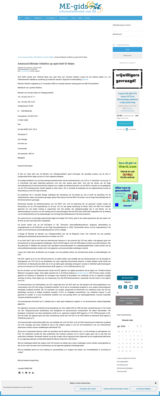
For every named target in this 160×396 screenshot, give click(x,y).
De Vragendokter (122, 361)
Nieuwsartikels (28, 57)
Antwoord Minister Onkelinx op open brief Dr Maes (46, 63)
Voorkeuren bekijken (143, 389)
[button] (156, 383)
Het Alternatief (25, 71)
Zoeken (80, 18)
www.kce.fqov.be (82, 273)
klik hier (85, 80)
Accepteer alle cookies (88, 389)
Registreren (127, 55)
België (51, 57)
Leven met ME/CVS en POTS (126, 358)
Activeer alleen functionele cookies (116, 389)
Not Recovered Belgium (125, 368)
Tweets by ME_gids (129, 300)
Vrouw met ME (122, 371)
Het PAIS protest (122, 365)
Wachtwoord (118, 34)
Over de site (64, 18)
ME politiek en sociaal (41, 57)
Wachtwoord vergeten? (127, 63)
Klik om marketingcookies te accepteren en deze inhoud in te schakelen (129, 300)
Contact (87, 18)
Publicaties (38, 18)
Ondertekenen (125, 124)
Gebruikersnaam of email (122, 25)
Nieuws (28, 18)
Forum (73, 18)
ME (21, 18)
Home (20, 57)
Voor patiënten (51, 18)
